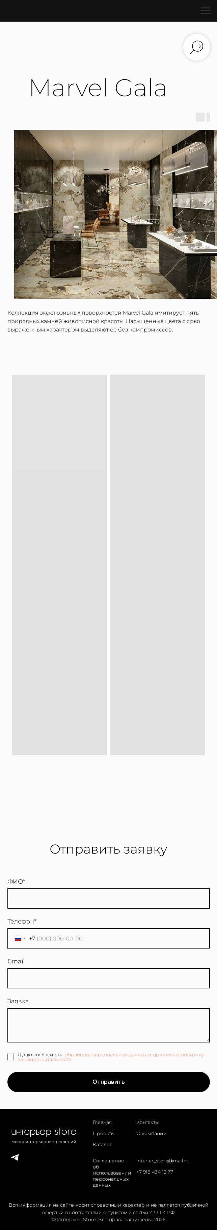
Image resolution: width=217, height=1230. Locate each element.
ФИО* (16, 881)
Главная (102, 1122)
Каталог (102, 1144)
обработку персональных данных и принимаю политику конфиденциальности (111, 1057)
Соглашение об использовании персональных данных (112, 1173)
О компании (151, 1133)
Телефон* (21, 921)
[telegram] (15, 1160)
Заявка (18, 1001)
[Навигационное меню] (205, 10)
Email (16, 961)
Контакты (147, 1122)
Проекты (104, 1133)
